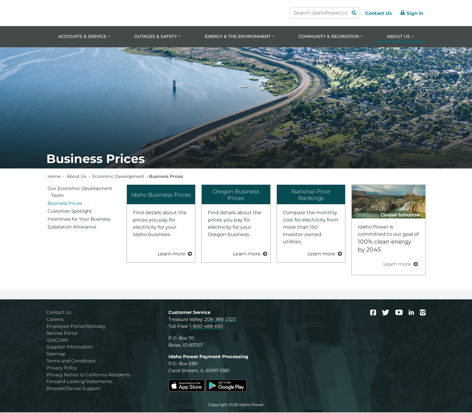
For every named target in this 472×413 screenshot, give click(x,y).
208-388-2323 (220, 320)
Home (54, 176)
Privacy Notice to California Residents (88, 375)
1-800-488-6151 (206, 327)
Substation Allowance (72, 227)
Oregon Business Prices (236, 195)
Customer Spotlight (70, 211)
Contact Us (58, 313)
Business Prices (65, 203)
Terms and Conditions (70, 361)
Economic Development (118, 176)
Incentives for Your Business (79, 219)
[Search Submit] (351, 13)
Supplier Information (69, 347)
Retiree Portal (62, 333)
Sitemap (55, 354)
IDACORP (57, 340)
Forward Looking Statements (79, 382)
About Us (76, 176)
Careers (55, 320)
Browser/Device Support (73, 389)
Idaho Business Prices (161, 195)
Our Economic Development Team (80, 192)
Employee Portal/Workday (75, 327)
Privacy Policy (61, 368)
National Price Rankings (310, 195)
